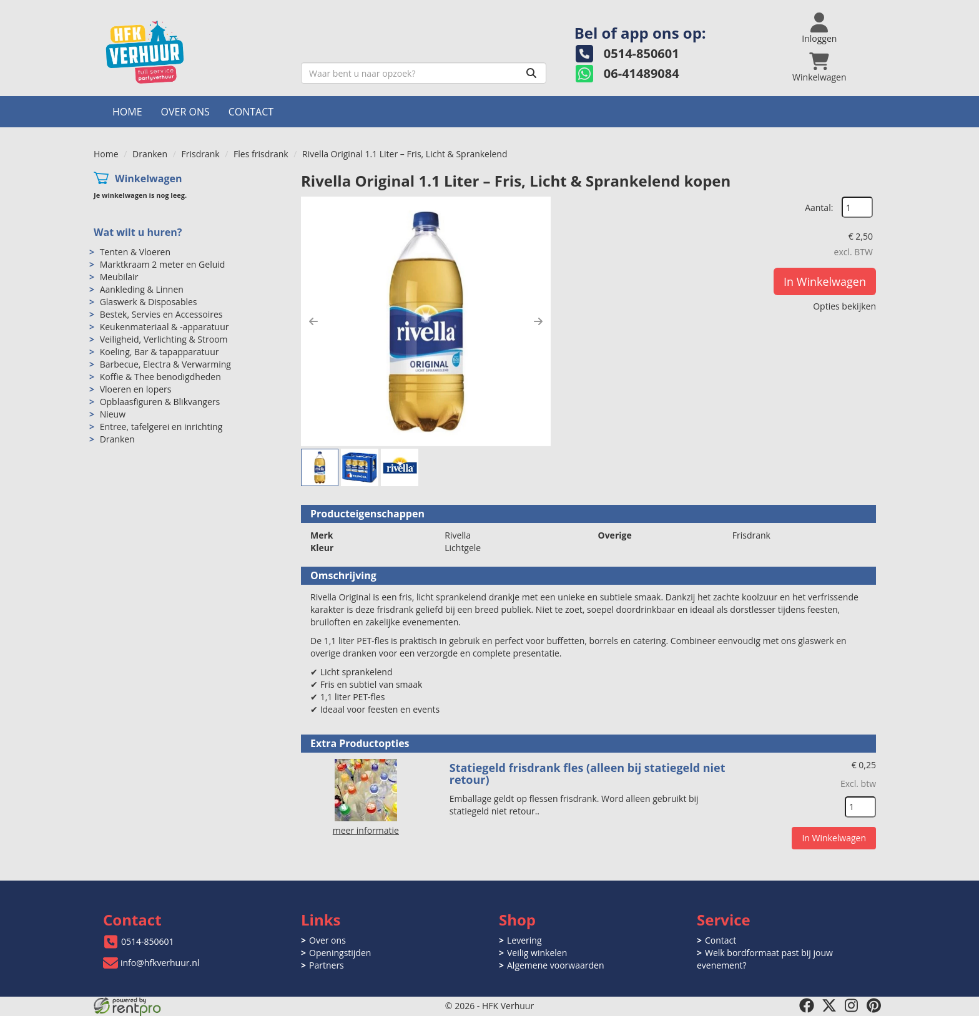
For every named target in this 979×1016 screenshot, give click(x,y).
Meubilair (119, 277)
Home (127, 112)
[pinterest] (874, 1005)
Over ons (185, 112)
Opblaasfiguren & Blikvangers (160, 402)
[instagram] (851, 1005)
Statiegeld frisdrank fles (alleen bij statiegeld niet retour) (588, 774)
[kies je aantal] (860, 807)
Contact (251, 112)
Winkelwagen (148, 178)
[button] (313, 321)
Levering (524, 940)
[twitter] (829, 1005)
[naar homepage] (193, 52)
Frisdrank (200, 154)
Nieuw (112, 414)
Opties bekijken (844, 306)
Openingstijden (340, 953)
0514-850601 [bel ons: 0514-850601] (147, 941)
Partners (326, 965)
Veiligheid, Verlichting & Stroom (164, 339)
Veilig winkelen (537, 953)
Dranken (149, 154)
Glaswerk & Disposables (148, 302)
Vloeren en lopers (136, 389)
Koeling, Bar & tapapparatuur (159, 352)
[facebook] (806, 1005)
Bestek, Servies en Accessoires (161, 314)
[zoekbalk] (423, 73)
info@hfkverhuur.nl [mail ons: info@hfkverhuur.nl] (160, 963)
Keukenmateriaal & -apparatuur (164, 327)
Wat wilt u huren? (138, 232)
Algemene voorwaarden (555, 965)
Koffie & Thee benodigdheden (160, 377)
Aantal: (819, 207)
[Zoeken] (531, 73)
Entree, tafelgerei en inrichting (161, 426)
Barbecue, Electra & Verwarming (165, 364)
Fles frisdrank (261, 154)
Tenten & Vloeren (135, 252)
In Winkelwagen (825, 281)
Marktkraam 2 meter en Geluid (162, 264)
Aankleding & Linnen (142, 289)
